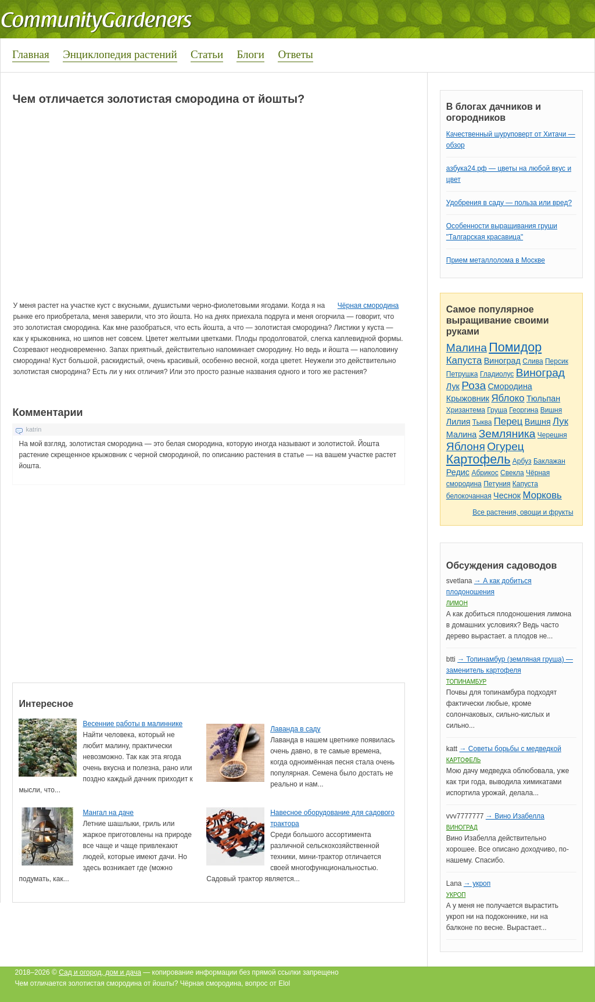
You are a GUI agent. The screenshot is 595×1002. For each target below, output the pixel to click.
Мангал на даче (108, 813)
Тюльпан (543, 398)
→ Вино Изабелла (515, 816)
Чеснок (507, 495)
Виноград (502, 360)
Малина (466, 348)
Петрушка (462, 374)
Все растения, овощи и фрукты (522, 512)
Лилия (458, 421)
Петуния (496, 484)
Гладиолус (497, 374)
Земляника (507, 434)
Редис (457, 472)
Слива (532, 361)
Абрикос (484, 473)
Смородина (510, 386)
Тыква (482, 422)
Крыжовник (467, 398)
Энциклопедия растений (120, 54)
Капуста (464, 360)
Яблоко (507, 398)
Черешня (552, 435)
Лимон (457, 603)
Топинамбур (466, 681)
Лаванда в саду (295, 729)
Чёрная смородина (368, 305)
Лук (453, 386)
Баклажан (549, 461)
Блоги (250, 54)
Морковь (542, 495)
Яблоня (465, 446)
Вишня (551, 410)
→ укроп (477, 883)
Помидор (515, 347)
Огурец (505, 446)
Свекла (512, 473)
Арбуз (522, 461)
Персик (556, 361)
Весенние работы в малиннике (132, 724)
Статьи (207, 54)
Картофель (478, 459)
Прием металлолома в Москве (495, 260)
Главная (30, 54)
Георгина (523, 410)
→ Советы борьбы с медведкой (510, 749)
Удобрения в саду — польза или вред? (509, 203)
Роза (473, 385)
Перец (508, 421)
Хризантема (465, 410)
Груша (497, 410)
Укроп (456, 895)
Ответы (295, 54)
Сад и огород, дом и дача (100, 972)
